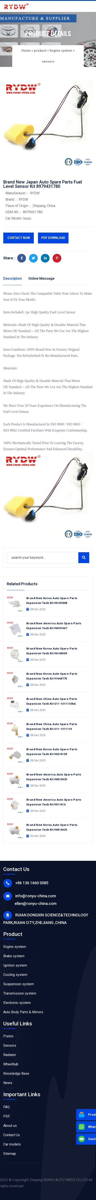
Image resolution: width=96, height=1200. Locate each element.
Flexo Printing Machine (20, 1163)
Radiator (9, 1055)
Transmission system (19, 993)
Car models (12, 1144)
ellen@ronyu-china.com (36, 903)
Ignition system (15, 965)
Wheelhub (10, 1064)
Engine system (61, 51)
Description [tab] (12, 278)
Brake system (13, 956)
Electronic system (17, 1003)
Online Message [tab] (41, 278)
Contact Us (11, 1135)
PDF (6, 1116)
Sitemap (9, 1154)
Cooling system (15, 975)
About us (10, 1126)
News (7, 1083)
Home (26, 51)
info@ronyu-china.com (35, 896)
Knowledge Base (16, 1073)
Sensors (9, 1045)
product (40, 51)
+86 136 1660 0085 (31, 883)
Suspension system (18, 984)
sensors (48, 61)
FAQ (6, 1107)
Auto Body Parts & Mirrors (23, 1012)
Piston (8, 1036)
